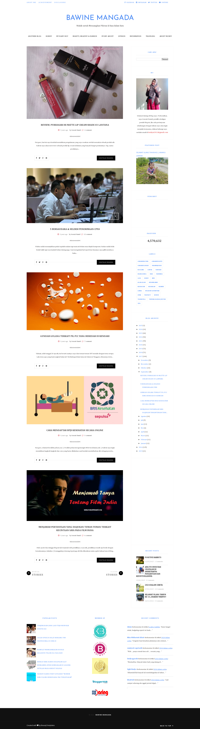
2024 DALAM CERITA (154, 585)
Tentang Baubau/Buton (157, 299)
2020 (140, 345)
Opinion (121, 36)
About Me (31, 2)
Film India (159, 274)
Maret (143, 436)
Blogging (141, 269)
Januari (143, 443)
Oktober (144, 368)
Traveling (150, 36)
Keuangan (151, 286)
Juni (142, 424)
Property (147, 295)
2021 (140, 341)
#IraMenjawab (157, 265)
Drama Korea (142, 274)
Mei (142, 428)
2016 (140, 447)
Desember (144, 360)
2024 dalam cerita (165, 648)
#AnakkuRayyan (143, 261)
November (144, 364)
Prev (109, 216)
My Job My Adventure (152, 290)
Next (115, 216)
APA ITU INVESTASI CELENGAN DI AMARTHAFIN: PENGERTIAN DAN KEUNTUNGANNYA (148, 571)
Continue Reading (106, 158)
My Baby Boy (62, 36)
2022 (140, 337)
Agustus (143, 416)
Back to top (166, 726)
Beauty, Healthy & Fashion (85, 36)
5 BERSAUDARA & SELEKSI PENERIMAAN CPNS (75, 229)
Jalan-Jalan (142, 282)
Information (135, 36)
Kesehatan (141, 286)
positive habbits (154, 627)
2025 (140, 325)
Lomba (140, 290)
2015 (140, 451)
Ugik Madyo (131, 669)
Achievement (45, 2)
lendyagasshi (132, 659)
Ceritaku (158, 269)
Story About (108, 36)
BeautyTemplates (48, 725)
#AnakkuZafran (143, 265)
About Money (166, 36)
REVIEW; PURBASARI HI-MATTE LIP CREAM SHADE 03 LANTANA (75, 125)
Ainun (129, 627)
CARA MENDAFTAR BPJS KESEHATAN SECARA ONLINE (74, 430)
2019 (140, 349)
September (145, 372)
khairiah (130, 680)
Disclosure (60, 2)
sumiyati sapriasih (134, 648)
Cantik (149, 269)
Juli (142, 420)
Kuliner (161, 286)
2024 (140, 329)
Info (153, 278)
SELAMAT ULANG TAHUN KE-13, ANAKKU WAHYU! (155, 596)
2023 (140, 333)
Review (156, 295)
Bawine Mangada (100, 18)
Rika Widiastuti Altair (135, 637)
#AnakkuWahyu (157, 261)
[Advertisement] (152, 501)
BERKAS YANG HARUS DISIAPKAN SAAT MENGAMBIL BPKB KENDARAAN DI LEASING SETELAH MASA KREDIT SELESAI (54, 665)
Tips (139, 303)
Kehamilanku (153, 282)
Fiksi (151, 274)
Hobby (49, 36)
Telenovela (142, 299)
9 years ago (64, 130)
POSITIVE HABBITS (153, 557)
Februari (144, 439)
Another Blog (34, 36)
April (142, 432)
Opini (139, 295)
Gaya (139, 278)
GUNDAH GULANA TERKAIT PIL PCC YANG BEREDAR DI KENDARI (74, 336)
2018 (140, 352)
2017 (140, 356)
